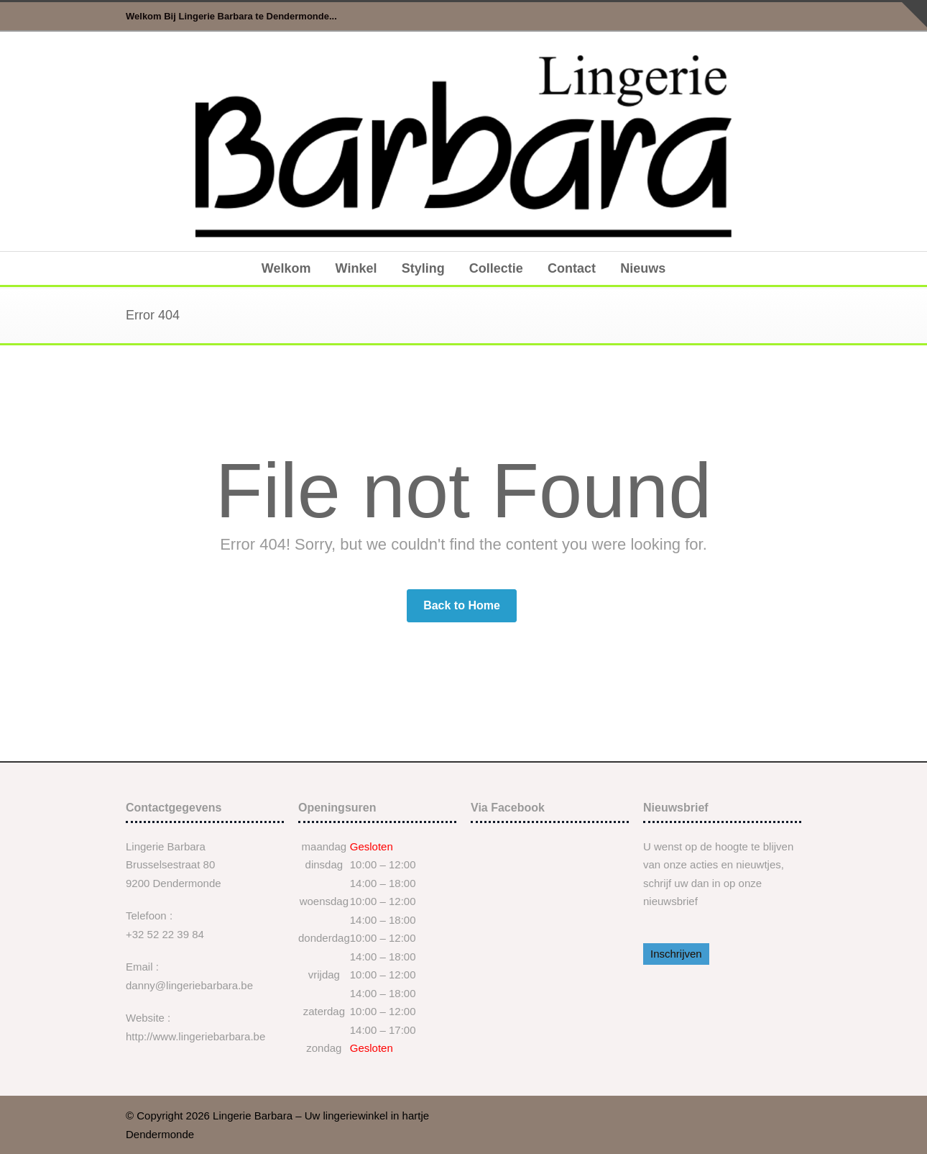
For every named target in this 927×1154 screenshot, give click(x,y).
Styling (423, 268)
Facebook (786, 16)
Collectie (496, 268)
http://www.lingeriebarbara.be (195, 1036)
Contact (572, 268)
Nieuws (642, 268)
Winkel (356, 268)
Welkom (286, 268)
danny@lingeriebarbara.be (189, 985)
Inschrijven (676, 954)
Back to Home (461, 605)
